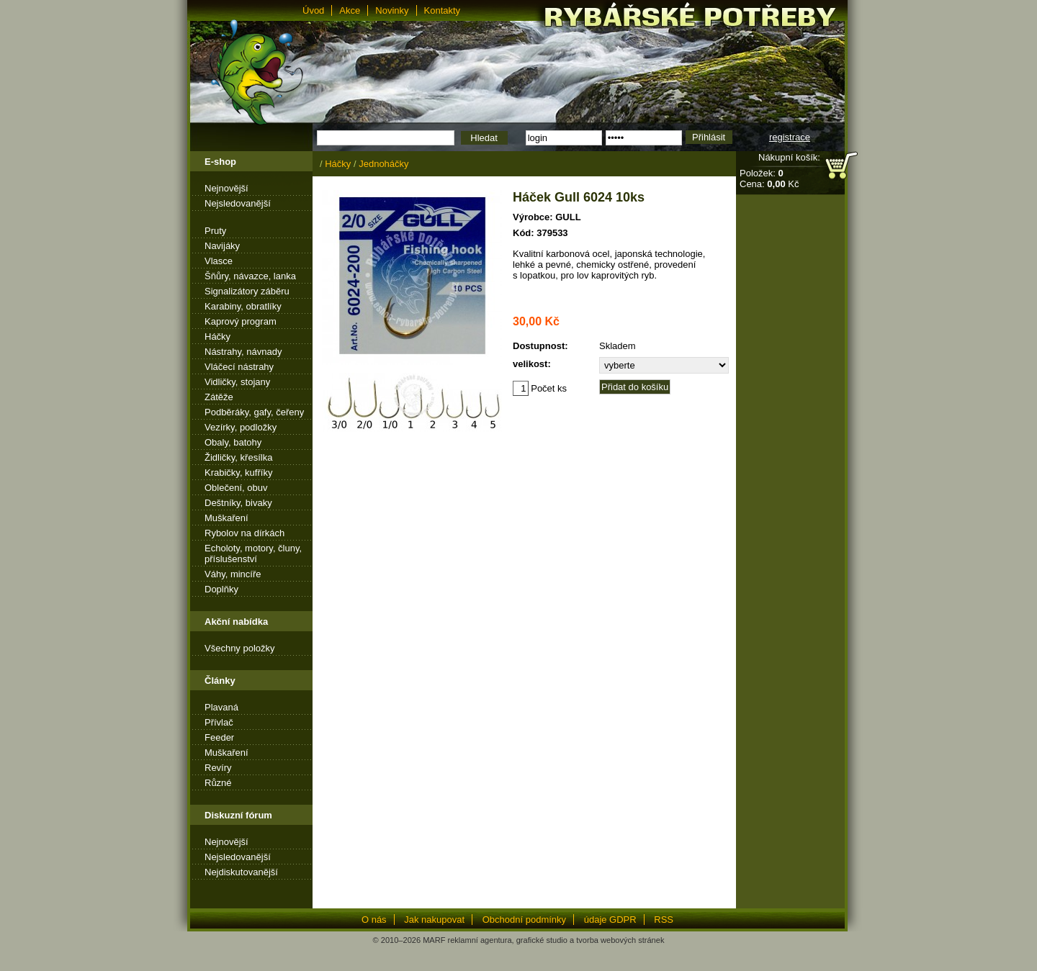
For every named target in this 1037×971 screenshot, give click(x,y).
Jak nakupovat (434, 919)
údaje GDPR (610, 919)
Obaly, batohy (233, 442)
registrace (789, 137)
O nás (374, 919)
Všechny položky (240, 648)
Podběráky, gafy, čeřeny (254, 412)
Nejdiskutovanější (241, 872)
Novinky (391, 10)
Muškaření (226, 517)
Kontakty (442, 10)
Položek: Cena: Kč (769, 178)
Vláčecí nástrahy (239, 366)
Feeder (219, 737)
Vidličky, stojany (237, 381)
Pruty (215, 230)
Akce (349, 10)
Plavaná (221, 707)
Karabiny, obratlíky (243, 306)
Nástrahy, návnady (243, 351)
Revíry (218, 767)
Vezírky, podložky (241, 427)
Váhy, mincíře (233, 574)
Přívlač (219, 722)
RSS (663, 919)
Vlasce (219, 261)
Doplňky (221, 589)
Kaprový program (241, 321)
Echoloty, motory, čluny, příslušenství (253, 553)
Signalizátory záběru (247, 291)
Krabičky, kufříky (238, 472)
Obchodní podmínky (524, 919)
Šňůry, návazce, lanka (250, 276)
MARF (434, 940)
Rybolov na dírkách (244, 533)
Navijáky (222, 245)
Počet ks (540, 388)
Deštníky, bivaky (238, 502)
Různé (218, 782)
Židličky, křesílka (238, 457)
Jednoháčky (383, 163)
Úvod (313, 10)
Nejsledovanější (238, 203)
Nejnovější (226, 188)
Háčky (217, 336)
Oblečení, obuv (236, 487)
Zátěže (219, 397)
